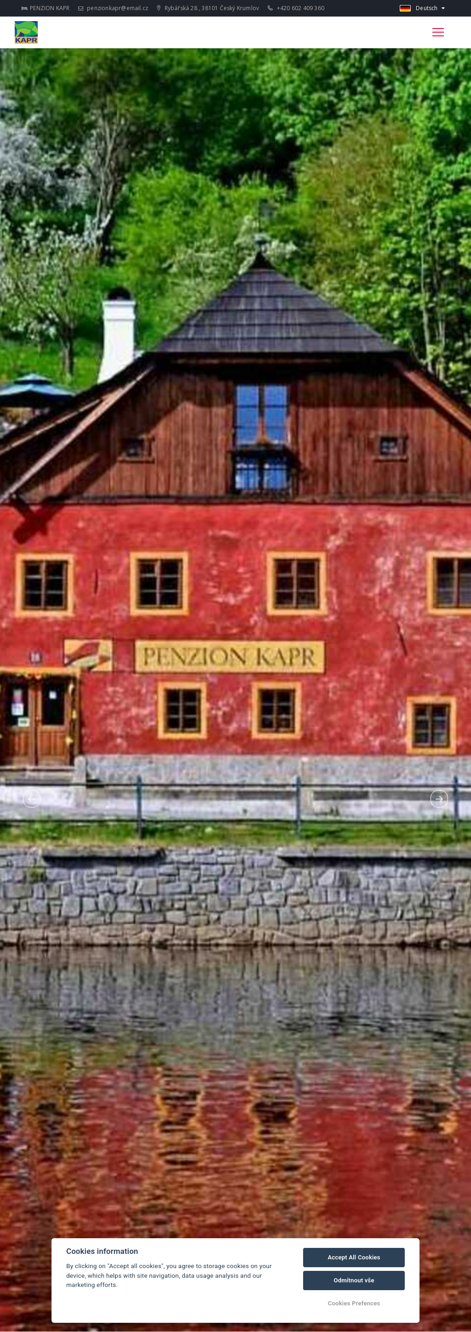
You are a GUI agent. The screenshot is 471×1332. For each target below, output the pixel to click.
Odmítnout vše (353, 1280)
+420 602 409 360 (296, 8)
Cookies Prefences (354, 1303)
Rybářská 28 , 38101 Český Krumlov (208, 8)
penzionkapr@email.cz (113, 8)
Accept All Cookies (353, 1257)
